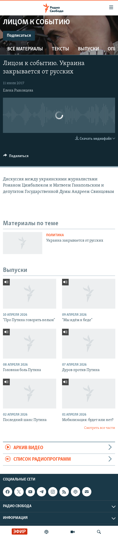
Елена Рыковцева (18, 91)
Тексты (60, 49)
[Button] (16, 157)
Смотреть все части (99, 428)
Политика (55, 235)
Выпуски (88, 49)
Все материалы (25, 49)
